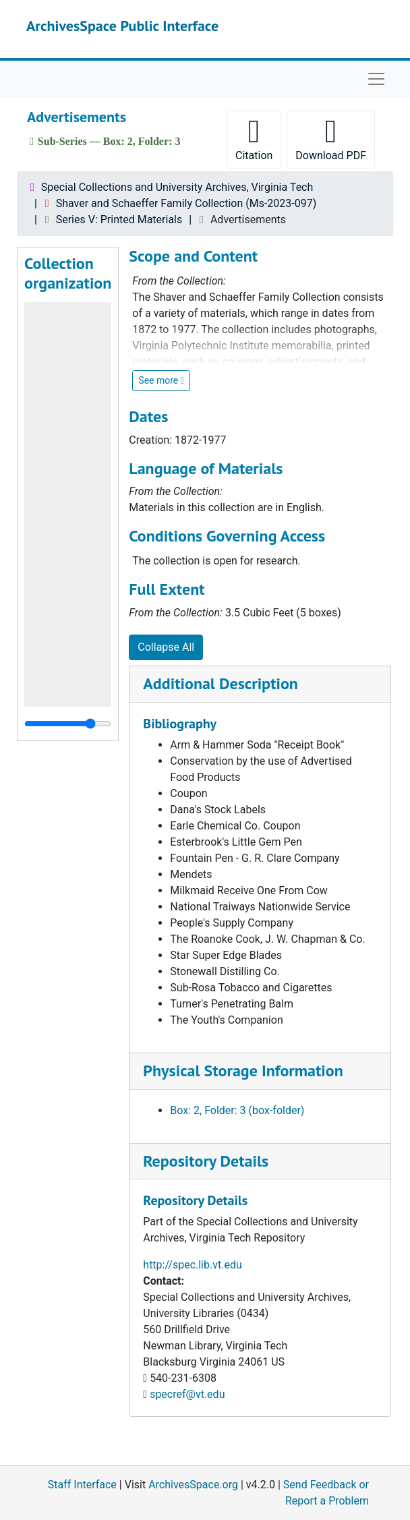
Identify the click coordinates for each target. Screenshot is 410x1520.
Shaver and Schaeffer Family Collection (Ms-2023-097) (186, 203)
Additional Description (220, 683)
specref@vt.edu (187, 1394)
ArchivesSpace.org (193, 1484)
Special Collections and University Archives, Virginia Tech (177, 187)
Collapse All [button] (166, 647)
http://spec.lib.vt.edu (192, 1264)
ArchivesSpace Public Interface (122, 25)
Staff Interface (82, 1484)
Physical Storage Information (243, 1070)
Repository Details (205, 1160)
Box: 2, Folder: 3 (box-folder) (237, 1110)
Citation (253, 138)
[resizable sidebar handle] (67, 723)
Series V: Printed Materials (119, 219)
